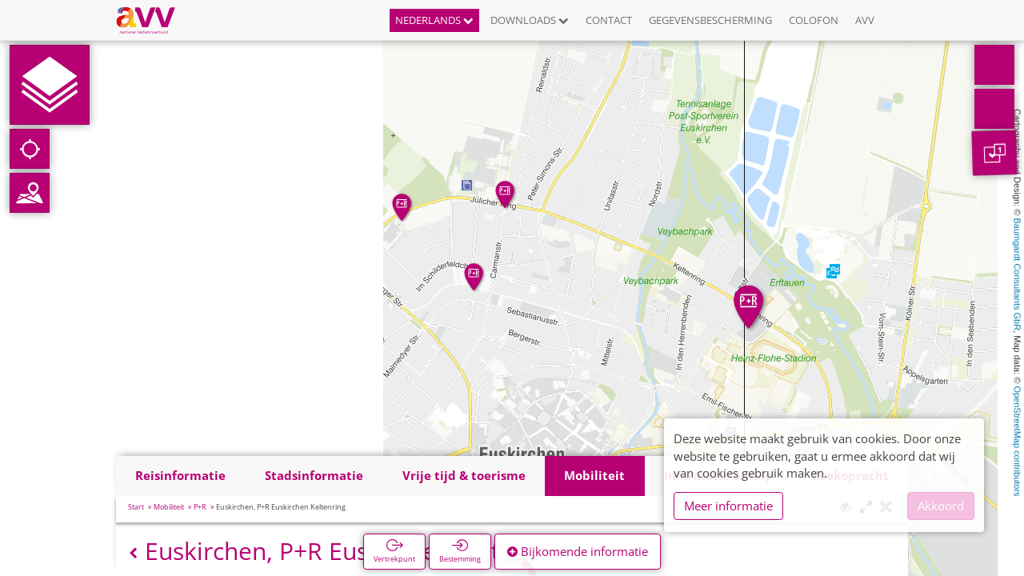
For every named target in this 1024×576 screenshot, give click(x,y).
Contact (609, 20)
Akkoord (941, 506)
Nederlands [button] (434, 20)
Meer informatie (728, 506)
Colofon (813, 20)
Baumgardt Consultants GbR (1017, 274)
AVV (864, 20)
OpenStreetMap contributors (1017, 441)
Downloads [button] (529, 20)
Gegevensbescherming (710, 20)
